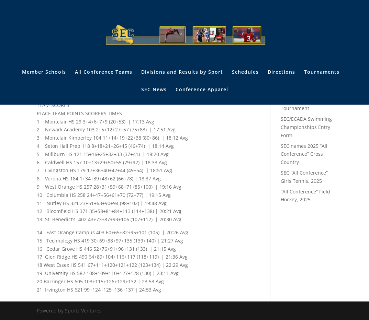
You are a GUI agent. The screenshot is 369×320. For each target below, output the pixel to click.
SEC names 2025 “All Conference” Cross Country (304, 154)
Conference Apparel (202, 90)
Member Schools (44, 72)
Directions (281, 72)
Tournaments (321, 72)
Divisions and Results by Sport (182, 72)
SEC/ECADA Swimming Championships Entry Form (306, 127)
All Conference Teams (103, 72)
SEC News (154, 90)
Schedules (245, 72)
